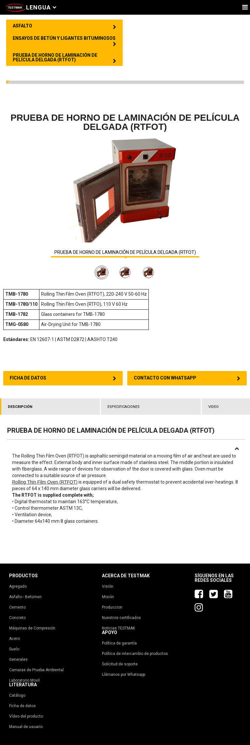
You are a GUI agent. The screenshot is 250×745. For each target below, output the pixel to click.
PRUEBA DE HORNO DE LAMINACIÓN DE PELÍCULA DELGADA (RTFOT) (125, 252)
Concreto (17, 618)
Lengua (41, 7)
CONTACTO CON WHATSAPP (187, 378)
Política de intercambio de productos (135, 654)
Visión (107, 586)
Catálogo (17, 695)
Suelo (14, 649)
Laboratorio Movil (24, 680)
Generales (18, 659)
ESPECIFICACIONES (123, 407)
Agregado (18, 586)
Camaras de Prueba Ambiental (36, 670)
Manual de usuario (26, 727)
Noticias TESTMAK (118, 628)
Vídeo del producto (26, 716)
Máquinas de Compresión (32, 628)
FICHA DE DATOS (63, 378)
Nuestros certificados (121, 618)
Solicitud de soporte (120, 664)
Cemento (17, 607)
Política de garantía (119, 643)
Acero (14, 639)
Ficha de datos (22, 706)
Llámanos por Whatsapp (123, 674)
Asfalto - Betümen (25, 597)
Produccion (112, 607)
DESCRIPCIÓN (20, 407)
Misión (108, 597)
